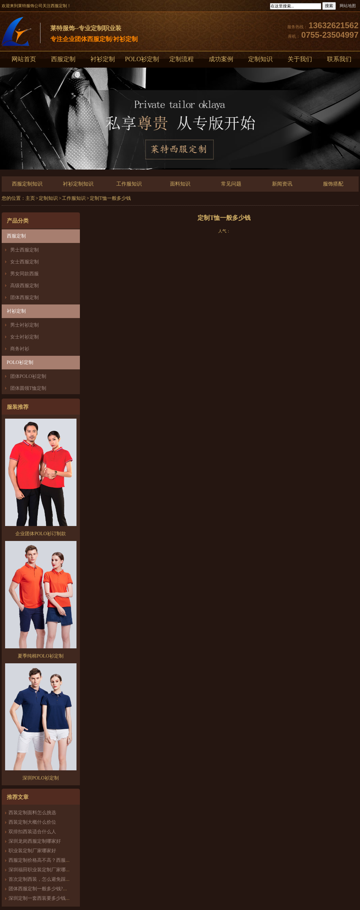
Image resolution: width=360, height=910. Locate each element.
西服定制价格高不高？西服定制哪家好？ (51, 860)
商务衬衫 (19, 348)
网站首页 (24, 59)
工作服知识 (129, 184)
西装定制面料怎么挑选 (32, 812)
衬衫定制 (102, 59)
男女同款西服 (24, 273)
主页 (30, 198)
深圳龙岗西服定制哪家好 (34, 841)
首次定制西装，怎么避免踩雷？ (41, 879)
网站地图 (348, 5)
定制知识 (260, 59)
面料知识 (180, 184)
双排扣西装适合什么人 (34, 831)
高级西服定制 (24, 285)
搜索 (329, 5)
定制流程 (181, 59)
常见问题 (231, 184)
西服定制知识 (27, 184)
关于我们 (300, 59)
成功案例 (221, 59)
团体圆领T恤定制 (28, 388)
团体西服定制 (24, 297)
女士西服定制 (24, 261)
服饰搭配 (333, 184)
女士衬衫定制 (24, 336)
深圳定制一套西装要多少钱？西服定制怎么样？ (58, 898)
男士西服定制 (24, 249)
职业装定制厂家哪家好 (32, 850)
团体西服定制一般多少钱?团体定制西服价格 (54, 888)
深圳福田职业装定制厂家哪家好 (41, 869)
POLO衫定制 (142, 59)
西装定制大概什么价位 (32, 822)
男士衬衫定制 (24, 325)
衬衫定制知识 (78, 184)
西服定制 (63, 59)
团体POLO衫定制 (28, 376)
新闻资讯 (282, 184)
